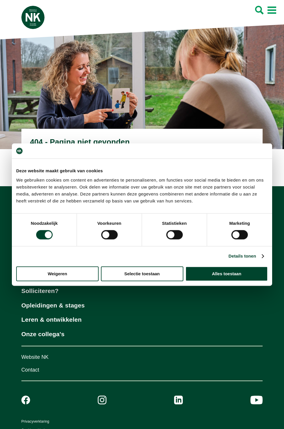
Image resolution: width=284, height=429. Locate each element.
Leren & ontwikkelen (51, 319)
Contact (30, 370)
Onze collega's (42, 334)
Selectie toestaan (142, 273)
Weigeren (57, 273)
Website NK (35, 357)
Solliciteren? (40, 290)
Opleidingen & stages (53, 305)
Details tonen (242, 256)
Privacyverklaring (35, 421)
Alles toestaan (226, 273)
